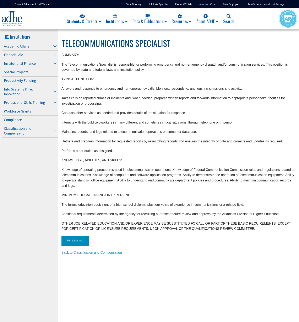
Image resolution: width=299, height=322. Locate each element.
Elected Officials (183, 4)
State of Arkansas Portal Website (32, 4)
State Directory (133, 4)
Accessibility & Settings (272, 4)
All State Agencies (158, 4)
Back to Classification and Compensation (91, 252)
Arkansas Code (207, 4)
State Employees (231, 4)
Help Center (253, 4)
